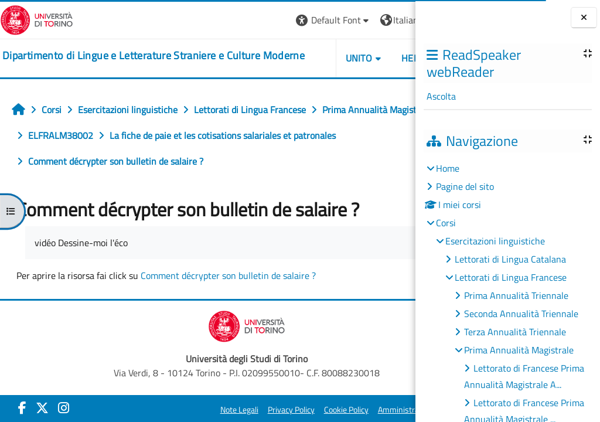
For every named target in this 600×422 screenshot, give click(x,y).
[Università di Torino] (36, 19)
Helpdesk (345, 58)
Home (447, 168)
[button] (255, 20)
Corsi (446, 223)
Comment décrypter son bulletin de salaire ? (228, 301)
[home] (138, 56)
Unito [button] (280, 58)
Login (395, 20)
